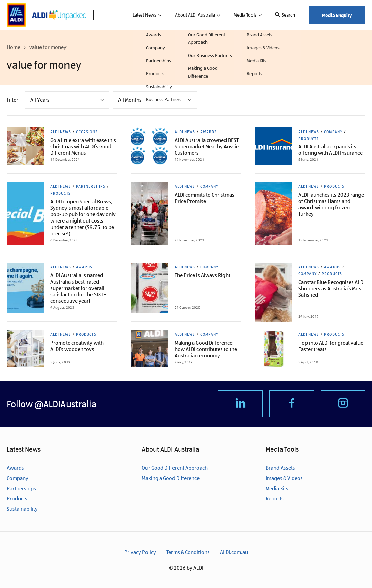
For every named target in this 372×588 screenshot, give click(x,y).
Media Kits (277, 489)
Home (13, 47)
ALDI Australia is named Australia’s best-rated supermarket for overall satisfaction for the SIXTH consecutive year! (78, 288)
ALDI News (60, 131)
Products (308, 138)
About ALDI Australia (195, 15)
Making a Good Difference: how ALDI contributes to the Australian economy (206, 349)
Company (333, 131)
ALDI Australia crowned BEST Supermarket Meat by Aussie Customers (207, 146)
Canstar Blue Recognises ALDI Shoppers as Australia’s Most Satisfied (331, 288)
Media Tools (245, 15)
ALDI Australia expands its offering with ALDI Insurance (330, 149)
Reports (275, 499)
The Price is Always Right (202, 275)
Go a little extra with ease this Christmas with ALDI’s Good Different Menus (83, 146)
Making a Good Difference (171, 478)
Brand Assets (280, 468)
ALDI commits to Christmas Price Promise (204, 198)
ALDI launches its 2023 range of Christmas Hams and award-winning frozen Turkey (331, 204)
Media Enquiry (337, 15)
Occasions (87, 131)
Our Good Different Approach (175, 468)
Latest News (144, 15)
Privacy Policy (140, 552)
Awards (208, 131)
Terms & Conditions (188, 552)
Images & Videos (284, 478)
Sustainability (22, 509)
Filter (12, 100)
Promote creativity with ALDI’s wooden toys (77, 346)
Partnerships (90, 186)
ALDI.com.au (234, 552)
